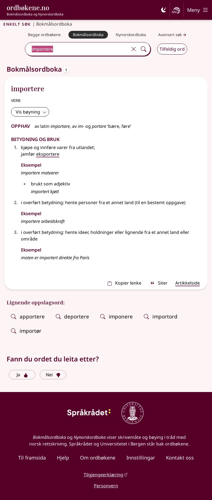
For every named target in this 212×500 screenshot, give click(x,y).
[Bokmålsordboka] (88, 35)
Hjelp (63, 457)
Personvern (106, 486)
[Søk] (144, 49)
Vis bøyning (31, 112)
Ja (22, 375)
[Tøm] (134, 49)
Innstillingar (140, 457)
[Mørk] (163, 9)
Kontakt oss (180, 457)
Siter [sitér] (159, 283)
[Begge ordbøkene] (44, 35)
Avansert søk (172, 35)
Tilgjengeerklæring (103, 475)
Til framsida (32, 457)
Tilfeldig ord (172, 49)
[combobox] (77, 49)
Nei (53, 375)
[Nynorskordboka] (130, 35)
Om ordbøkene (97, 457)
